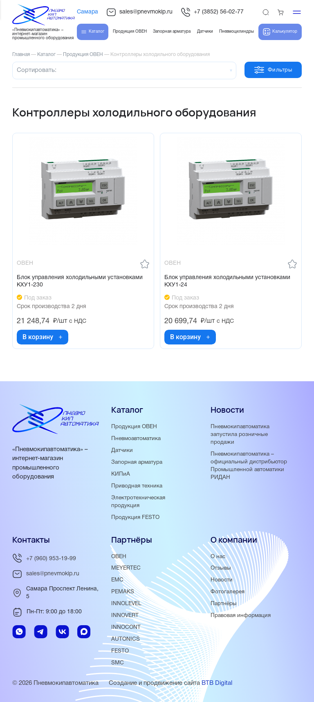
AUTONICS (125, 639)
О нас (218, 556)
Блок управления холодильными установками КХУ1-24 (227, 281)
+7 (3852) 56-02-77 (212, 12)
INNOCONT (126, 627)
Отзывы (221, 568)
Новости (222, 580)
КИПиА (120, 474)
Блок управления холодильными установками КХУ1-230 (80, 281)
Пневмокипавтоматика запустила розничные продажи (240, 434)
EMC (117, 580)
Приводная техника (136, 486)
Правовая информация (241, 615)
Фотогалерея (227, 592)
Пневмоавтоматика (136, 438)
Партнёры (224, 603)
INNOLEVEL (126, 603)
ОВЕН (118, 556)
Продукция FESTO (135, 517)
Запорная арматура (136, 462)
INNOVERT (125, 615)
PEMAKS (122, 592)
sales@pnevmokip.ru (139, 12)
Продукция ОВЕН (134, 426)
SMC (117, 663)
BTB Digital (217, 683)
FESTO (120, 651)
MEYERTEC (126, 568)
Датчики (122, 450)
